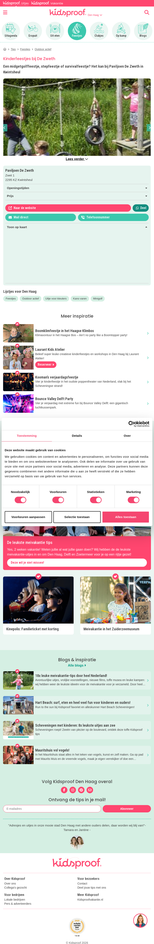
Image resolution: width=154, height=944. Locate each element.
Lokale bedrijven (14, 899)
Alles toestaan (125, 517)
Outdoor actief (30, 298)
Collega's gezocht (15, 887)
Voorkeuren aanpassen (28, 517)
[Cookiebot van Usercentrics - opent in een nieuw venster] (131, 424)
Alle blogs (77, 665)
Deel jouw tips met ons (91, 887)
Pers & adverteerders (17, 903)
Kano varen (80, 298)
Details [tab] (77, 435)
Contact (82, 883)
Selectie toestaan (77, 517)
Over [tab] (127, 435)
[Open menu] (5, 12)
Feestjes (11, 298)
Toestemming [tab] (27, 435)
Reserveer (46, 364)
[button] (4, 127)
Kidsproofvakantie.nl (90, 899)
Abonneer (126, 808)
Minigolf (97, 298)
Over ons (10, 883)
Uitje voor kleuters (56, 298)
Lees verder (77, 159)
